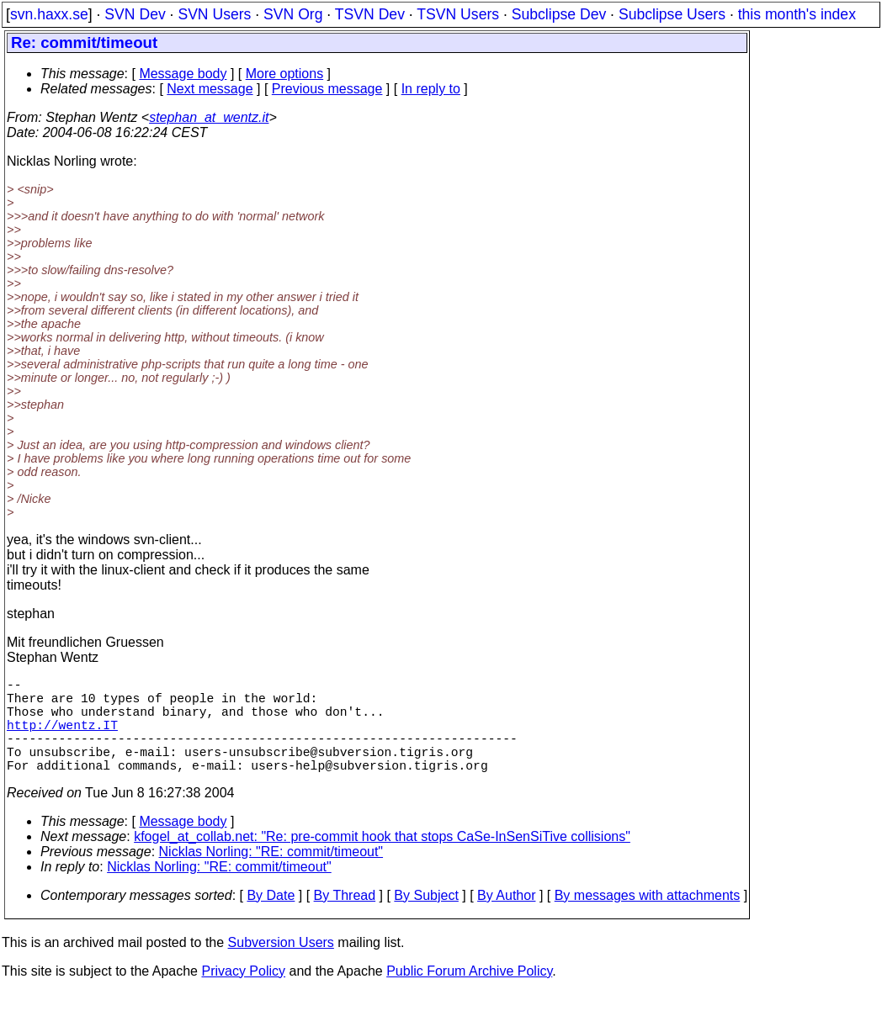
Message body (182, 73)
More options (285, 73)
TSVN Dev (370, 14)
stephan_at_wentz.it (208, 117)
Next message (209, 89)
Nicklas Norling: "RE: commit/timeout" (271, 875)
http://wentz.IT (62, 737)
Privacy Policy (243, 994)
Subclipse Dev (559, 14)
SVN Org (292, 14)
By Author (506, 919)
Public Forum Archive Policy (469, 994)
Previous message (327, 89)
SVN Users (214, 14)
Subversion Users (281, 966)
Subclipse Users (672, 14)
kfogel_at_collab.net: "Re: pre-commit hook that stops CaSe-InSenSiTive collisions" (382, 860)
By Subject (426, 919)
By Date (271, 919)
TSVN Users (458, 14)
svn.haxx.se (49, 14)
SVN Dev (134, 14)
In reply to (430, 89)
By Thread (345, 919)
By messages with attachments (648, 919)
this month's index (797, 14)
